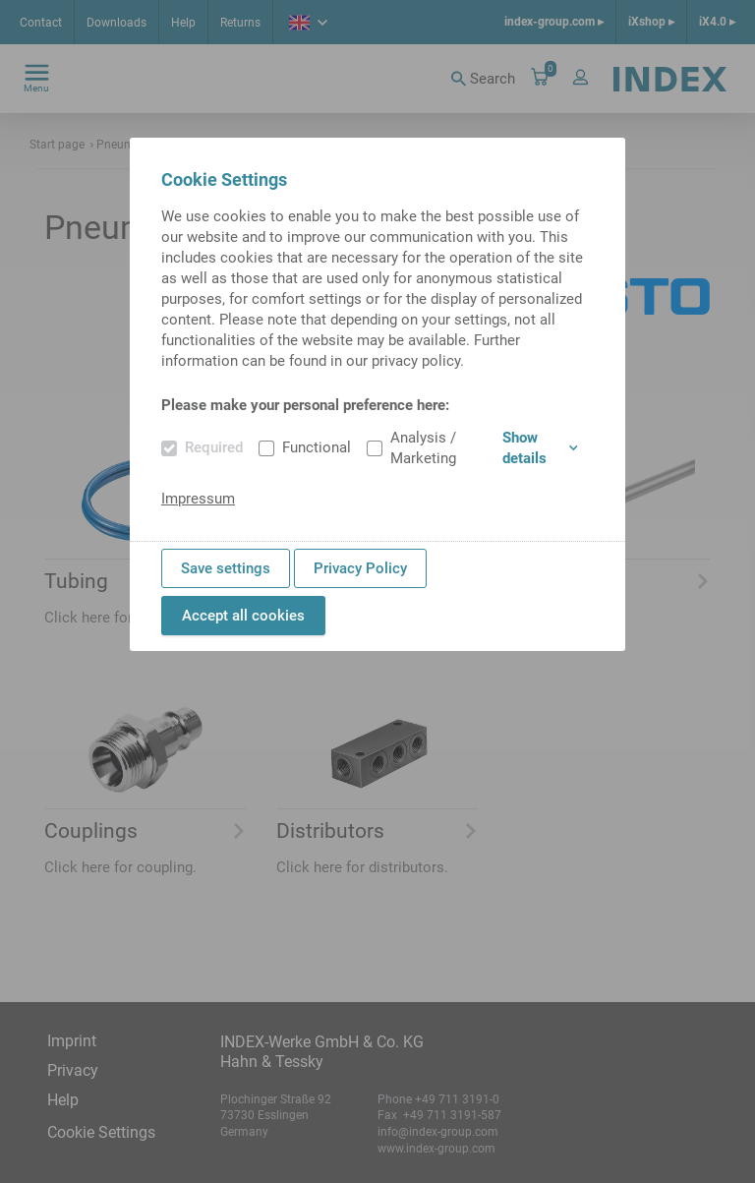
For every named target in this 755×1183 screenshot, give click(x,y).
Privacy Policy (360, 568)
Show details (540, 448)
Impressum (198, 498)
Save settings (225, 568)
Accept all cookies (243, 615)
